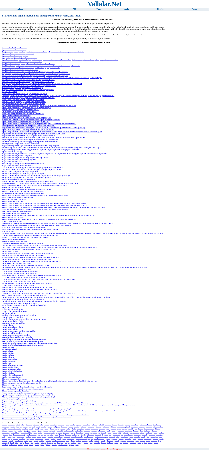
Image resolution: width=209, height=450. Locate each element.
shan (67, 441)
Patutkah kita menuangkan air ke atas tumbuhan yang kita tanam (24, 339)
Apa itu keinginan (8, 353)
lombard (98, 435)
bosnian (43, 427)
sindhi (91, 441)
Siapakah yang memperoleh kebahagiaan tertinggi (19, 401)
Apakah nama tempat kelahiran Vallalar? (16, 335)
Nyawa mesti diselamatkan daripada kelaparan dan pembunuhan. (24, 277)
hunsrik (135, 431)
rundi (134, 439)
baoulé (114, 425)
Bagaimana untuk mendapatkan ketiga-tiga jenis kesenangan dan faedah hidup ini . (30, 229)
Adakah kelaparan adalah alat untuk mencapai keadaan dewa (23, 191)
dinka (46, 429)
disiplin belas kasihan (9, 92)
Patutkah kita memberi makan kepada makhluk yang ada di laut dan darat (27, 287)
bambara (108, 425)
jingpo (73, 433)
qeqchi (108, 439)
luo (110, 435)
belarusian (5, 427)
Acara (194, 9)
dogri (57, 429)
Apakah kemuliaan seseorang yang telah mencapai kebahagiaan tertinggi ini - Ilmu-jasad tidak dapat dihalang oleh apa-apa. (44, 203)
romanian (128, 439)
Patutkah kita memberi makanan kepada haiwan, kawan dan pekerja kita (26, 118)
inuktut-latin (15, 433)
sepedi (36, 441)
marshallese (58, 437)
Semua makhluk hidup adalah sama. (14, 48)
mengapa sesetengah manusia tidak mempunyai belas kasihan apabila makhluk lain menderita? (34, 245)
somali (117, 441)
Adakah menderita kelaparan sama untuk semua (18, 179)
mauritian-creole (77, 437)
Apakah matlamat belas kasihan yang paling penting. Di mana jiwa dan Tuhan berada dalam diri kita (36, 225)
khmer (115, 433)
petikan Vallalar (7, 325)
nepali (143, 437)
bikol (38, 427)
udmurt (125, 443)
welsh (26, 445)
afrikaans (29, 425)
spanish (123, 441)
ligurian (68, 435)
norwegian (154, 437)
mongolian (124, 437)
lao (45, 435)
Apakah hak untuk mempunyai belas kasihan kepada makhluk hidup (25, 265)
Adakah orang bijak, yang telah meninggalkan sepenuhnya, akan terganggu (27, 393)
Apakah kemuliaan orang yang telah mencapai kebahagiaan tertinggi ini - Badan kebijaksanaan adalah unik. (39, 124)
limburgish (75, 435)
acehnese (11, 425)
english (87, 429)
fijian (119, 429)
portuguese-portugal (83, 439)
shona (73, 441)
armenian (53, 425)
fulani (11, 431)
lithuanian (90, 435)
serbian (41, 441)
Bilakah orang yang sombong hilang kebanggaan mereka (21, 383)
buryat (71, 427)
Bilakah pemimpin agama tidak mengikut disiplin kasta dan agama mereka (27, 253)
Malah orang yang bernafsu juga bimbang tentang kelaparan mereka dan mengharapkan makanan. (35, 209)
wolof (31, 445)
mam (34, 437)
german (33, 431)
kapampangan (95, 433)
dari (42, 429)
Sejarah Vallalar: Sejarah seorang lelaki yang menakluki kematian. (24, 319)
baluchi (101, 425)
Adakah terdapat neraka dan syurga (14, 199)
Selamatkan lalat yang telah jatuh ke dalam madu (19, 281)
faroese (113, 429)
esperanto (94, 429)
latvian (61, 435)
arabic (47, 425)
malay (4, 437)
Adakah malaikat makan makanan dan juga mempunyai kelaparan (24, 94)
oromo (15, 439)
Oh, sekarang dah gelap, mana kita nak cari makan (19, 112)
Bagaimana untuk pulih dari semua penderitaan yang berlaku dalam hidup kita (28, 249)
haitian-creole (68, 431)
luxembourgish (118, 435)
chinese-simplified (123, 427)
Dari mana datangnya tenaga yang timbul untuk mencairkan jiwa (24, 102)
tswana (86, 443)
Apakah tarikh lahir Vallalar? (12, 333)
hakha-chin (79, 431)
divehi (52, 429)
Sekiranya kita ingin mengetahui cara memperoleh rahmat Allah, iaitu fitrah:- (28, 126)
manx (39, 437)
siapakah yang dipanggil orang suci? (14, 399)
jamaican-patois (49, 433)
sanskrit (4, 441)
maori (44, 437)
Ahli (74, 9)
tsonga (80, 443)
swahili (142, 441)
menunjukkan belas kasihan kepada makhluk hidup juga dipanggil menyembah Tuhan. (31, 169)
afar (22, 425)
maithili (144, 435)
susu (137, 441)
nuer (160, 437)
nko (148, 437)
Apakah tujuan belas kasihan (12, 371)
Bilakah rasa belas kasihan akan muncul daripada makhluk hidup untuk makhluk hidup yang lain (35, 76)
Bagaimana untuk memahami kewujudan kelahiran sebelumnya (23, 104)
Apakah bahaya (7, 351)
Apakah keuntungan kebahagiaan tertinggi (16, 116)
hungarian (128, 431)
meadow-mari (88, 437)
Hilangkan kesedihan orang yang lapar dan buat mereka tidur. (23, 255)
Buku (51, 9)
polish (59, 439)
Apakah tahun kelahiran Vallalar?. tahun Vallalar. (19, 331)
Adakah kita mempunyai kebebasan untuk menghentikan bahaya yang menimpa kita (31, 68)
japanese (59, 433)
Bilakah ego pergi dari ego (11, 385)
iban (141, 431)
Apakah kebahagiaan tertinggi (12, 152)
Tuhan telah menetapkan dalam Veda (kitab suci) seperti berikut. (24, 227)
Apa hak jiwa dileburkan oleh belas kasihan (17, 263)
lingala (83, 435)
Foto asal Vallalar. (8, 231)
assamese (61, 425)
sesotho (48, 441)
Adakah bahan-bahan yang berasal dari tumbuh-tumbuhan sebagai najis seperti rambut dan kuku (35, 195)
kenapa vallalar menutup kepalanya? (14, 311)
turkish (103, 443)
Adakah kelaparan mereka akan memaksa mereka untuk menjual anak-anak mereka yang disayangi (36, 175)
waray (20, 445)
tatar (16, 443)
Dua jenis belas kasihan (10, 307)
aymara (78, 425)
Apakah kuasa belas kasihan (11, 369)
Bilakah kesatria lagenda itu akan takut (15, 391)
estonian (102, 429)
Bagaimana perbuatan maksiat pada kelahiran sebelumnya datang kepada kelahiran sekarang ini (34, 185)
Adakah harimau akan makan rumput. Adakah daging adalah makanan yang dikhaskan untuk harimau (36, 417)
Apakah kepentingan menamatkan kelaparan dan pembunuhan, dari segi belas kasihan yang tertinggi (36, 409)
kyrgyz (40, 435)
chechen (98, 427)
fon (136, 429)
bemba (13, 427)
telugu (22, 443)
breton (50, 427)
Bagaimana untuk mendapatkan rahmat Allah (17, 165)
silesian (84, 441)
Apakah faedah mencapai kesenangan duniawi (18, 54)
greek (39, 431)
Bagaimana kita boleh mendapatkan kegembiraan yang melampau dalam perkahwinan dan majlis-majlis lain (39, 106)
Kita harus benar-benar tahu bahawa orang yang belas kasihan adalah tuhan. (28, 82)
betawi (25, 427)
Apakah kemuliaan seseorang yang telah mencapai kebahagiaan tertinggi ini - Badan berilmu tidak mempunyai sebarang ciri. (44, 205)
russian (140, 439)
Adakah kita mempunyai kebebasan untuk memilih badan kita (23, 114)
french (140, 429)
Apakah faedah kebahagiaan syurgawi (15, 56)
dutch (68, 429)
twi (121, 443)
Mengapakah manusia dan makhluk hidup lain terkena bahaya (23, 243)
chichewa (106, 427)
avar (67, 425)
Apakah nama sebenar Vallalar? (13, 327)
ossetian (22, 439)
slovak (103, 441)
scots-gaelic (28, 441)
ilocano (154, 431)
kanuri (87, 433)
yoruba (54, 445)
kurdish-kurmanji (19, 435)
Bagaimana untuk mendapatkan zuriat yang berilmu (19, 160)
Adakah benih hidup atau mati (12, 201)
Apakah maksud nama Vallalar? (13, 217)
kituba (142, 433)
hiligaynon (101, 431)
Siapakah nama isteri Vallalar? (12, 221)
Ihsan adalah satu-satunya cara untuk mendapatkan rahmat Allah (24, 305)
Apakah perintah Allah (10, 367)
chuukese (134, 427)
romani (121, 439)
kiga (119, 433)
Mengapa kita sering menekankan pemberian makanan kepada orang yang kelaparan (31, 120)
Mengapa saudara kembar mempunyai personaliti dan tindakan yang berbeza (28, 90)
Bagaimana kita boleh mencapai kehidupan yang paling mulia (23, 299)
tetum (27, 443)
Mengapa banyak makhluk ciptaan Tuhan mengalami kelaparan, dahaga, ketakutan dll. (31, 413)
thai (32, 443)
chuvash (141, 427)
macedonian (128, 435)
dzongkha (80, 429)
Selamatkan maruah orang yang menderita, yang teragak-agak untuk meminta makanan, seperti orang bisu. (38, 279)
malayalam (20, 437)
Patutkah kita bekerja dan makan (13, 291)
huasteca (121, 431)
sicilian (78, 441)
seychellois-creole (58, 441)
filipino (124, 429)
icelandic (147, 431)
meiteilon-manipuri (101, 437)
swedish (154, 441)
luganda (105, 435)
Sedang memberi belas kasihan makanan (16, 187)
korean (5, 435)
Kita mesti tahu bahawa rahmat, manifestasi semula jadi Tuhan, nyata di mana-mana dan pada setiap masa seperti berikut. (43, 138)
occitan (4, 439)
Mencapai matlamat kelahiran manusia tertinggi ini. (19, 303)
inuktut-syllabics (26, 433)
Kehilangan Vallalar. (9, 313)
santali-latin (19, 441)
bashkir (121, 425)
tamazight (5, 443)
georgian (27, 431)
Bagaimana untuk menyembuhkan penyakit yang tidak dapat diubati (25, 158)
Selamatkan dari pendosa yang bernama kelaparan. (19, 273)
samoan (155, 439)
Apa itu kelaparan (8, 357)
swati (148, 441)
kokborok (149, 433)
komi (155, 433)
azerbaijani (86, 425)
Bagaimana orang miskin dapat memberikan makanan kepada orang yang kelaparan (30, 146)
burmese (64, 427)
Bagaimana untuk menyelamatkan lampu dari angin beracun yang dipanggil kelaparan (31, 275)
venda (156, 443)
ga (15, 431)
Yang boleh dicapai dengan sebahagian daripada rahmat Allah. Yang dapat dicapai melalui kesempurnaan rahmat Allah (43, 52)
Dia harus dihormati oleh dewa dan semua (16, 269)
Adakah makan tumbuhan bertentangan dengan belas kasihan (23, 100)
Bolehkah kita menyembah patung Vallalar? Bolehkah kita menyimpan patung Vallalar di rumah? (35, 72)
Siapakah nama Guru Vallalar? (12, 317)
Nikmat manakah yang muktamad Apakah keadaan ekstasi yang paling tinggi (28, 397)
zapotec (71, 445)
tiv (55, 443)
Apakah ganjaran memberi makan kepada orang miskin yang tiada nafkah (27, 259)
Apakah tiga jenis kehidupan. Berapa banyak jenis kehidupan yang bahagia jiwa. (29, 343)
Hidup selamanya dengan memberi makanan (17, 211)
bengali (19, 427)
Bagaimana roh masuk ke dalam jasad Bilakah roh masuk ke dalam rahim (27, 387)
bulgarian (57, 427)
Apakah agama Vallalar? (10, 251)
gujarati (52, 431)
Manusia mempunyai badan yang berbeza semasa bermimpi (22, 88)
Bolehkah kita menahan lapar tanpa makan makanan (20, 70)
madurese (137, 435)
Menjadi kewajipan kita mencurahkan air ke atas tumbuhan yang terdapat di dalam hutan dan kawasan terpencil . (40, 183)
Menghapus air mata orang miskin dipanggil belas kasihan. (22, 419)
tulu (91, 443)
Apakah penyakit (8, 347)
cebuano (83, 427)
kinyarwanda (134, 433)
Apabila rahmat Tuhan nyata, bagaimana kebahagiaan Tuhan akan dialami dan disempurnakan (34, 301)
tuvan (116, 443)
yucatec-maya (62, 445)
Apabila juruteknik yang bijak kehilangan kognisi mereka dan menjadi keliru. (28, 395)
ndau (131, 437)
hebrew (94, 431)
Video (99, 9)
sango (162, 439)
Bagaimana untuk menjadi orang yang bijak (17, 156)
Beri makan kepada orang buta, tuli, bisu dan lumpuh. (20, 110)
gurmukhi (59, 431)
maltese (28, 437)
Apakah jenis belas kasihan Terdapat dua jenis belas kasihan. (23, 345)
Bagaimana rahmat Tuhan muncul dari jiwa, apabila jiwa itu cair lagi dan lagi (28, 136)
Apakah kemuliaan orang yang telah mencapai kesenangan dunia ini (25, 122)
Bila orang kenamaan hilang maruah (14, 379)
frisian (157, 429)
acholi (18, 425)
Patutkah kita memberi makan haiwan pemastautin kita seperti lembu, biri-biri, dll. (30, 289)
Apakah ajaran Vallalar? (10, 329)
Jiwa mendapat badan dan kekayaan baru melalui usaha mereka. (24, 295)
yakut (42, 445)
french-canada (149, 429)
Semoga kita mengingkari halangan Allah (16, 213)
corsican (149, 427)
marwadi (67, 437)
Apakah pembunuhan (9, 359)
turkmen (110, 443)
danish (37, 429)
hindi (108, 431)
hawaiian (87, 431)
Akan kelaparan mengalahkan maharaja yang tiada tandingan (23, 173)
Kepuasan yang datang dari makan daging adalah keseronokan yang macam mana (30, 140)
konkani (161, 433)
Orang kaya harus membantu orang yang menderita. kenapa (22, 341)
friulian (4, 431)
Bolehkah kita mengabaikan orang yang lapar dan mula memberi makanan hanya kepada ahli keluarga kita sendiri (41, 66)
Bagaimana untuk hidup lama (12, 161)
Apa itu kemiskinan (8, 361)
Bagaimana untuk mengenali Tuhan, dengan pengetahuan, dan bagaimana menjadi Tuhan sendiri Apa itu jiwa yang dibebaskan (45, 403)
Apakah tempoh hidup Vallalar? (13, 321)
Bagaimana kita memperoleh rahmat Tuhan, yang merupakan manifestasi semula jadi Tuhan (33, 134)
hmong (114, 431)
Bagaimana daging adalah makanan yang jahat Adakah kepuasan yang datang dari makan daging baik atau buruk (40, 150)
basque (127, 425)
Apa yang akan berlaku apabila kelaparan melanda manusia (22, 389)
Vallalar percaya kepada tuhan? (12, 309)
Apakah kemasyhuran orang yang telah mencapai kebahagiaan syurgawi (26, 108)
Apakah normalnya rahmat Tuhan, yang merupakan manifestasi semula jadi (28, 130)
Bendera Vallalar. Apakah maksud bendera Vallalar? (19, 315)
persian (53, 439)
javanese (66, 433)
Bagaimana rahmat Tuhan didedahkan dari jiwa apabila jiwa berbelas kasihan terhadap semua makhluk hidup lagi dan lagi (43, 128)
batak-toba (157, 425)
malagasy (159, 435)
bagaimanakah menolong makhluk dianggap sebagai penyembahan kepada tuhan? (30, 142)
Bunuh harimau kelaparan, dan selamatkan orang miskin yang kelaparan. (27, 283)
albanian (36, 425)
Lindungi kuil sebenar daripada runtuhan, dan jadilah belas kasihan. (25, 237)
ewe (107, 429)
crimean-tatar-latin (14, 429)
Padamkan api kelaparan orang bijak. (14, 241)
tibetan (37, 443)
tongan (67, 443)
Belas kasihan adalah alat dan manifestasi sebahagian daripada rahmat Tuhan (28, 80)
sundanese (130, 441)
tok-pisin (60, 443)
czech (31, 429)
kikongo (125, 433)
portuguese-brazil (69, 439)
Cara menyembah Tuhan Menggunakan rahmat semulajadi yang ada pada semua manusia (32, 167)
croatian (25, 429)
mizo (117, 437)
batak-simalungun (146, 425)
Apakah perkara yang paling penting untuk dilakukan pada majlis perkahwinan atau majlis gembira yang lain (39, 219)
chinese (113, 427)
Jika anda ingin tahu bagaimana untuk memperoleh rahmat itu (23, 163)
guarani (45, 431)
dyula (74, 429)
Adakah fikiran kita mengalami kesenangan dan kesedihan (22, 62)
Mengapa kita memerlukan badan (13, 407)
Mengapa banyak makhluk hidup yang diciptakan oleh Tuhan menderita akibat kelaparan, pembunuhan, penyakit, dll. (42, 84)
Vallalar (20, 9)
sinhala (97, 441)
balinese (94, 425)
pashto (47, 439)
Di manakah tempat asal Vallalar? (13, 323)
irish (35, 433)
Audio (126, 9)
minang (111, 437)
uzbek (150, 443)
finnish (130, 429)
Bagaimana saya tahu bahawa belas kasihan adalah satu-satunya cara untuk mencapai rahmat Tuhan (36, 74)
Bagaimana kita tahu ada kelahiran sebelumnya (18, 197)
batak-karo (134, 425)
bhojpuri (32, 427)
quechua (114, 439)
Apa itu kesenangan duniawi (11, 377)
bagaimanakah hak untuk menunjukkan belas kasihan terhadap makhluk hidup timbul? (31, 261)
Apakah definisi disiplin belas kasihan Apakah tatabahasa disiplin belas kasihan (29, 86)
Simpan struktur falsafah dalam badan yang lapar (19, 285)
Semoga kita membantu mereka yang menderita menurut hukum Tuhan (26, 189)
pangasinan (30, 439)
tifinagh (43, 443)
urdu (139, 443)
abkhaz (4, 425)
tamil (12, 443)
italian (40, 433)
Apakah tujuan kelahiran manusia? (14, 239)
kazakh (103, 433)
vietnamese (13, 445)
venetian (5, 445)
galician (19, 431)
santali (11, 441)
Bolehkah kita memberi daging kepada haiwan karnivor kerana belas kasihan (28, 64)
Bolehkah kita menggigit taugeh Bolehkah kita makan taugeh (23, 193)
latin (56, 435)
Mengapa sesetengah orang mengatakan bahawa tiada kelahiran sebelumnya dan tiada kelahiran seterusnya (38, 293)
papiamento (39, 439)
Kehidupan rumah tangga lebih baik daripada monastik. (21, 144)
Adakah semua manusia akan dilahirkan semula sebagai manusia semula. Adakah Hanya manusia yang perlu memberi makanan (45, 415)
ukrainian (133, 443)
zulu (77, 445)
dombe (63, 429)
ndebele (137, 437)
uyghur (144, 443)
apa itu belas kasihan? (9, 349)
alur (42, 425)
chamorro (91, 427)
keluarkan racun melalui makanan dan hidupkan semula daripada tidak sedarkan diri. (31, 257)
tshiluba (73, 443)
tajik (159, 441)
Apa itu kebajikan (8, 373)
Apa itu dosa (6, 363)
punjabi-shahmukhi (97, 439)
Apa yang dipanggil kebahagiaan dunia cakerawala (19, 58)
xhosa (37, 445)
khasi (109, 433)
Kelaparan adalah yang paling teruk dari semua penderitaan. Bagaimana (26, 177)
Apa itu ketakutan (8, 355)
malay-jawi (11, 437)
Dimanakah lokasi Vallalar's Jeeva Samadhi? (17, 337)
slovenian (110, 441)
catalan (76, 427)
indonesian (5, 433)
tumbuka (97, 443)
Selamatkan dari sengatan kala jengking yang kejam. (20, 271)
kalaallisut (79, 433)
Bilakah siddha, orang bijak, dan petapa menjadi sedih (20, 171)
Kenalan (160, 9)
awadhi (72, 425)
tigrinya (50, 443)
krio (10, 435)
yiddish (48, 445)
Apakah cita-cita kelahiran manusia (14, 50)
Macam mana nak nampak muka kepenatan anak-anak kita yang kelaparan (27, 181)
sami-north (147, 439)
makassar (152, 435)
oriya (10, 439)
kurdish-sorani (31, 435)
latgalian (50, 435)
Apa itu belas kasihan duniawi (12, 375)
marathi (50, 437)
